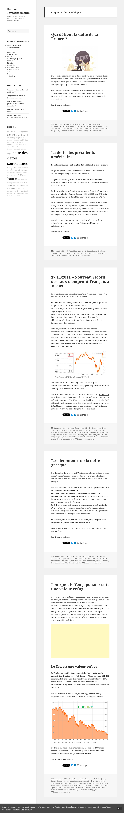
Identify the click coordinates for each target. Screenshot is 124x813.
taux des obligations (97, 437)
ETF (27, 186)
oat (66, 435)
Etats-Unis (91, 253)
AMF (9, 185)
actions (11, 134)
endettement (22, 135)
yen (95, 790)
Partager (84, 111)
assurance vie (13, 131)
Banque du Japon (57, 781)
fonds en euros (68, 131)
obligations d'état (13, 144)
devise (106, 783)
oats (78, 435)
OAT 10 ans (72, 435)
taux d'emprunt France (82, 437)
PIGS (20, 175)
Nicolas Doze (16, 147)
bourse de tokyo (72, 781)
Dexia (84, 561)
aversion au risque (76, 430)
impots (9, 154)
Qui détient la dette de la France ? (74, 36)
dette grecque (65, 561)
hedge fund (12, 167)
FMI (8, 138)
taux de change (72, 790)
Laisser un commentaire (83, 255)
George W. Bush (101, 253)
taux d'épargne (61, 790)
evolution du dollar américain (71, 785)
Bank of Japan (100, 779)
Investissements (13, 67)
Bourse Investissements (18, 11)
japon (53, 788)
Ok (119, 808)
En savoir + (27, 810)
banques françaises (19, 170)
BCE (25, 182)
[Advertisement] (80, 641)
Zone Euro (18, 193)
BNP (71, 559)
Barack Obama (92, 251)
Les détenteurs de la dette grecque (75, 462)
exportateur (86, 785)
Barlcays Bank (64, 559)
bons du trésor (88, 430)
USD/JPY (81, 790)
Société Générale (75, 563)
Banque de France (88, 126)
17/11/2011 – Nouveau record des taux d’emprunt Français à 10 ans (80, 281)
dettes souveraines (23, 168)
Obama (53, 255)
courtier (22, 189)
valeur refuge (88, 790)
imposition (17, 185)
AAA (60, 430)
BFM (23, 186)
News (9, 74)
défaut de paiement (67, 432)
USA (69, 255)
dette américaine (65, 253)
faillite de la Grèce (17, 183)
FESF (18, 196)
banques (25, 193)
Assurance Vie (14, 70)
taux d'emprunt (68, 437)
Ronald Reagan (62, 255)
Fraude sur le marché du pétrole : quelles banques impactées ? (15, 104)
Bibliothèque (13, 54)
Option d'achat (19, 142)
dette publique (15, 138)
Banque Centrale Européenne (72, 126)
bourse (12, 179)
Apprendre (11, 52)
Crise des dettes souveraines (14, 49)
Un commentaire (97, 131)
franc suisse (17, 140)
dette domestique (71, 783)
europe (10, 191)
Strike (9, 196)
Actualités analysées (14, 45)
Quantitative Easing (81, 131)
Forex (9, 170)
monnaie (81, 788)
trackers (13, 196)
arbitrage (65, 430)
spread (59, 437)
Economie (10, 61)
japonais (59, 788)
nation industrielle (91, 788)
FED (58, 131)
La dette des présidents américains (73, 154)
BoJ (107, 126)
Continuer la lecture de (62, 105)
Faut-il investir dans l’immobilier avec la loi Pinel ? (17, 116)
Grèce (17, 188)
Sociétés (12, 76)
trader (24, 149)
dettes (24, 175)
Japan (106, 785)
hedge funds (23, 132)
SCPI (10, 72)
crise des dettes (18, 191)
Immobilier (11, 65)
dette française (80, 432)
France (10, 188)
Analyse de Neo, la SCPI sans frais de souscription (17, 97)
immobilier (18, 149)
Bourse (9, 56)
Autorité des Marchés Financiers (17, 172)
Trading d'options (15, 59)
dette (57, 253)
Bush (53, 253)
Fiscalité (10, 63)
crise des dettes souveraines (17, 158)
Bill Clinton (101, 251)
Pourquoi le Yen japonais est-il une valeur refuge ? (80, 586)
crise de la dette (12, 175)
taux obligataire (68, 439)
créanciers (82, 781)
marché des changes (70, 788)
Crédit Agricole (78, 559)
